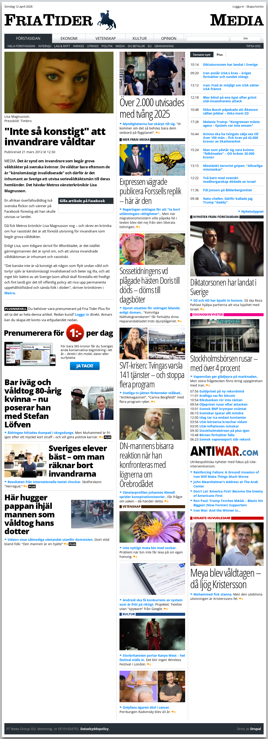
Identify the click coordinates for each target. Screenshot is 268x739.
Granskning (164, 46)
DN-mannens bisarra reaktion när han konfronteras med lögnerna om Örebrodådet (146, 464)
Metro (9, 293)
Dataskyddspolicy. (94, 729)
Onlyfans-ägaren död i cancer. (146, 707)
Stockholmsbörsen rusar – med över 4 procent (224, 363)
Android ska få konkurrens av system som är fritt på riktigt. (151, 602)
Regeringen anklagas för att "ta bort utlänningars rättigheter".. (149, 211)
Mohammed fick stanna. (212, 594)
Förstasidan (28, 38)
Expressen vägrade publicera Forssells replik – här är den (150, 190)
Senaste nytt (203, 54)
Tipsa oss (253, 46)
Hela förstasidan (21, 46)
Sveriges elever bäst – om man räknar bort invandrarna (78, 460)
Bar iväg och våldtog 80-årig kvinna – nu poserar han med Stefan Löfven (32, 403)
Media (120, 46)
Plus (220, 54)
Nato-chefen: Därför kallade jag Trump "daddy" (228, 200)
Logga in (82, 314)
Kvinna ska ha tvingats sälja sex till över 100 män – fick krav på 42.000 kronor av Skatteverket (230, 137)
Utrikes (93, 46)
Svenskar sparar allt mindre (221, 413)
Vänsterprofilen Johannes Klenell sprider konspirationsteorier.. (147, 494)
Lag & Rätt (62, 46)
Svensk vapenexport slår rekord (224, 439)
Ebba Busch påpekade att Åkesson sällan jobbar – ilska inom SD (230, 111)
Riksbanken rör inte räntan (220, 400)
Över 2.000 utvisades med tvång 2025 (151, 108)
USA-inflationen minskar (219, 426)
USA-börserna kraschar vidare (223, 422)
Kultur (140, 38)
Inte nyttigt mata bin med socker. (150, 548)
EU (149, 46)
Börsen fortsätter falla (216, 435)
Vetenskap (106, 38)
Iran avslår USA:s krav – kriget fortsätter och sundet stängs (227, 75)
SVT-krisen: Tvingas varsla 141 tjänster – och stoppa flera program (151, 374)
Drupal (255, 729)
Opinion (168, 38)
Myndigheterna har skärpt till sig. (149, 124)
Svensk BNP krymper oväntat (222, 409)
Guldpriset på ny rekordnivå (221, 391)
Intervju (44, 46)
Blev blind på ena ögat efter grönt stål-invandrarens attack (229, 99)
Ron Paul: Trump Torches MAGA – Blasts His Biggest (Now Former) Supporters (228, 502)
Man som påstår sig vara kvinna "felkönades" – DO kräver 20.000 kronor (228, 153)
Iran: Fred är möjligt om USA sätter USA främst (231, 87)
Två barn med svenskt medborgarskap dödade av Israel (229, 180)
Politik (107, 46)
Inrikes (78, 46)
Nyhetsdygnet (252, 211)
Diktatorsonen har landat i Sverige (230, 64)
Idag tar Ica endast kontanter (222, 417)
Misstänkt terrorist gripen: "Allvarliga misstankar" (232, 167)
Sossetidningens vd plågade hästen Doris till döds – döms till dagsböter (149, 284)
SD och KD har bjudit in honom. (218, 300)
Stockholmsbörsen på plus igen (224, 430)
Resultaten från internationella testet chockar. (44, 482)
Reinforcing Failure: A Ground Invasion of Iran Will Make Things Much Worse (226, 474)
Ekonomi (69, 38)
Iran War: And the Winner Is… (217, 510)
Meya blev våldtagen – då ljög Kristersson (225, 578)
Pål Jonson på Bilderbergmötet (227, 190)
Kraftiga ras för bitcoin (217, 395)
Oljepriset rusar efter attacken (223, 404)
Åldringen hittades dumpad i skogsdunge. (41, 432)
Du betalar (136, 46)
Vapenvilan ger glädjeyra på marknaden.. (225, 376)
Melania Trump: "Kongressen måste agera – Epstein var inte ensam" (231, 124)
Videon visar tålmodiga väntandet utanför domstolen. (50, 539)
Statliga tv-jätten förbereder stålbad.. (152, 393)
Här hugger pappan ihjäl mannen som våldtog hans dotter (29, 514)
